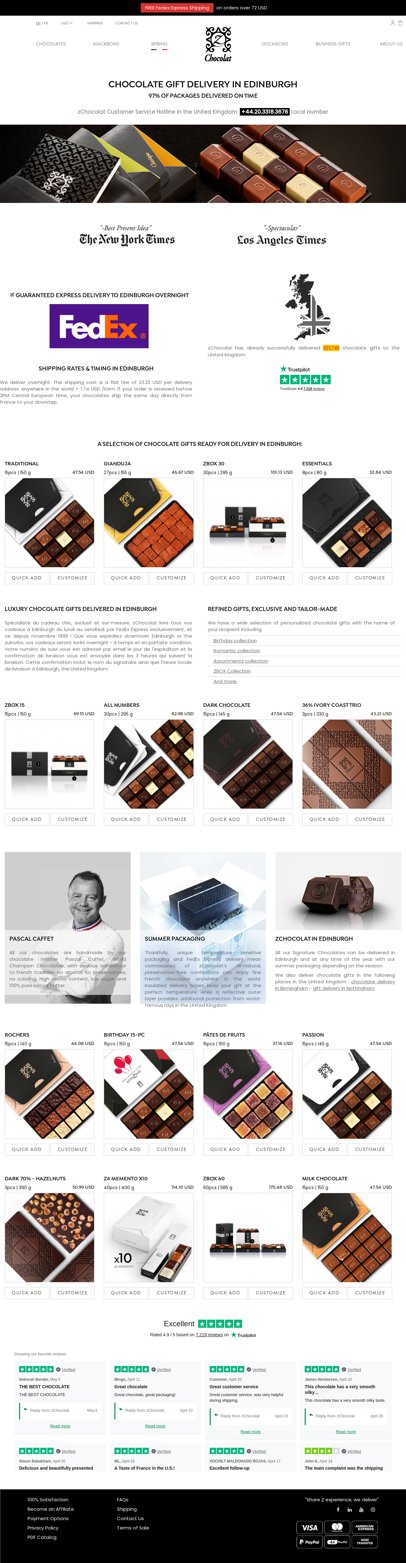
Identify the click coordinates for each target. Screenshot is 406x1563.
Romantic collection (237, 650)
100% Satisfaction (48, 1499)
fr (46, 23)
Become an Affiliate (51, 1509)
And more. (225, 681)
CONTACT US (126, 23)
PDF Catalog (42, 1537)
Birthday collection (235, 640)
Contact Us (130, 1518)
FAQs (123, 1499)
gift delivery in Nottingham (344, 988)
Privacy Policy (43, 1527)
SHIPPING (95, 23)
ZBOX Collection (232, 671)
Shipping (127, 1509)
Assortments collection (241, 661)
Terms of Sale (133, 1527)
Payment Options (48, 1518)
